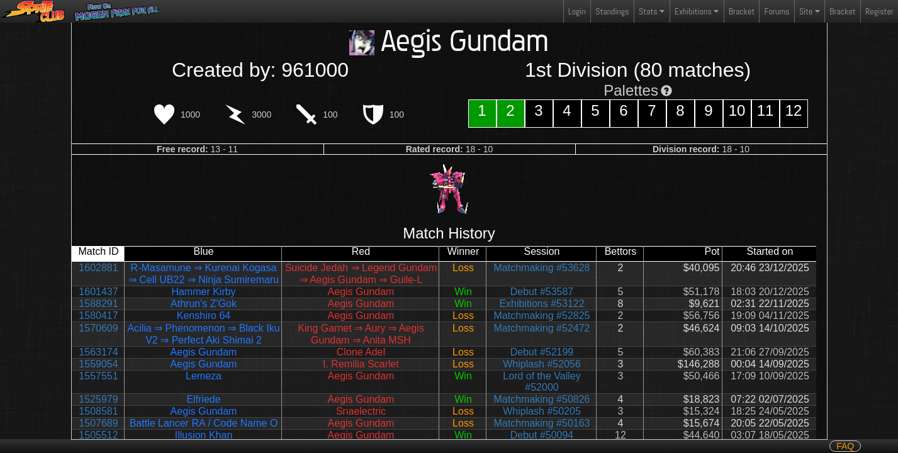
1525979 (98, 399)
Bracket (742, 11)
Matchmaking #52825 (542, 315)
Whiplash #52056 (542, 364)
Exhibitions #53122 (541, 303)
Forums (777, 11)
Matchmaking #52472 (542, 328)
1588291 (98, 303)
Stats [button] (648, 11)
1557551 (98, 376)
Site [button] (805, 11)
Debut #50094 (542, 435)
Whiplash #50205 (542, 411)
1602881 (98, 267)
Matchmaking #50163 (542, 423)
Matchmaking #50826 (542, 399)
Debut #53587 (542, 291)
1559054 (98, 364)
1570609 (98, 328)
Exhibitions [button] (693, 11)
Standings (612, 14)
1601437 (98, 291)
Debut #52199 (542, 352)
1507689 (98, 423)
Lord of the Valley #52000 (541, 382)
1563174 (98, 352)
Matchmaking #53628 (542, 267)
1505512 (98, 435)
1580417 (98, 315)
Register (879, 11)
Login (577, 11)
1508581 (98, 411)
